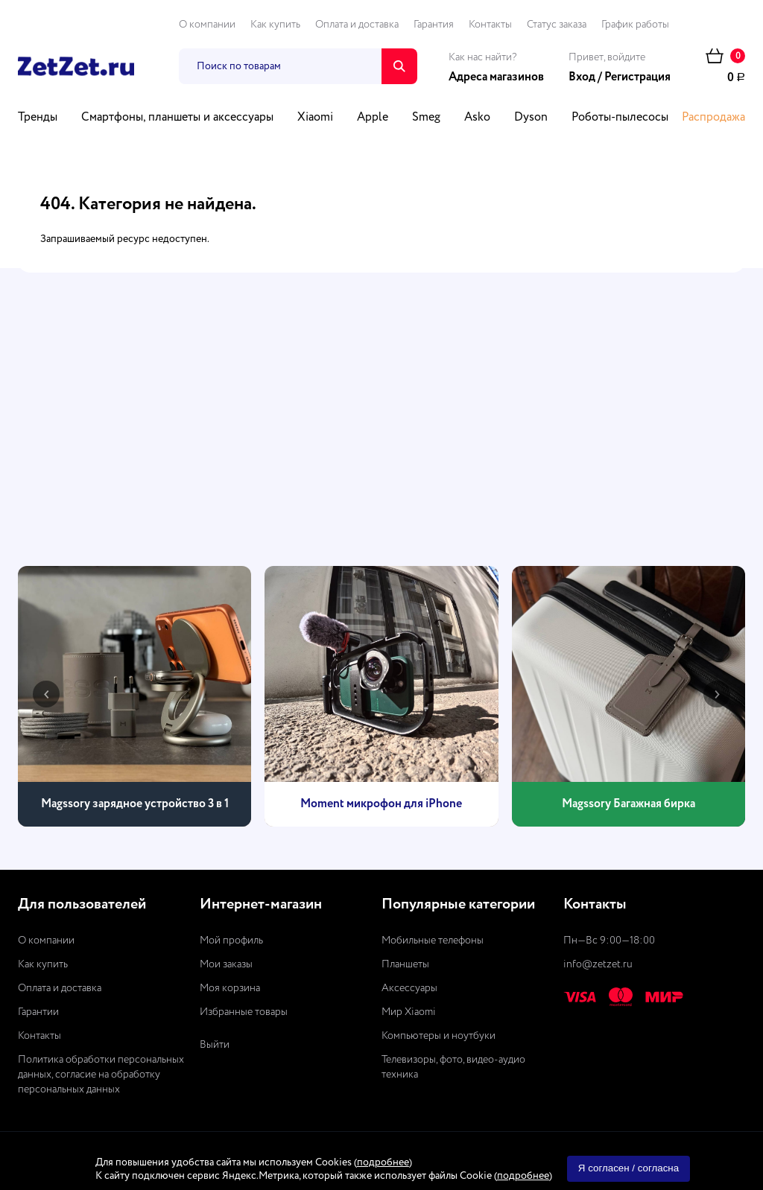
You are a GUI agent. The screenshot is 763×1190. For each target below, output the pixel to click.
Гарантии (38, 1012)
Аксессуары (409, 988)
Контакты (490, 24)
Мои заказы (226, 964)
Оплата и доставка (357, 24)
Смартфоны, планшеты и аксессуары (177, 118)
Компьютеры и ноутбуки (439, 1036)
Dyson (531, 118)
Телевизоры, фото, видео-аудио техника (453, 1067)
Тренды (37, 118)
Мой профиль (231, 940)
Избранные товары (244, 1012)
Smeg (426, 118)
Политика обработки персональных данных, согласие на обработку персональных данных (101, 1074)
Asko (477, 118)
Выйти (214, 1045)
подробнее (383, 1162)
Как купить (275, 24)
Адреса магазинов (496, 77)
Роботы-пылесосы (620, 118)
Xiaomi (315, 118)
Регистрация (637, 77)
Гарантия (434, 24)
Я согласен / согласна (628, 1168)
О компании (207, 24)
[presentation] (46, 694)
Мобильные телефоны (433, 940)
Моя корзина (230, 988)
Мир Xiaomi (409, 1012)
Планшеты (405, 964)
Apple (372, 118)
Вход (582, 77)
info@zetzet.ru (598, 964)
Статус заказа (556, 24)
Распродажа (713, 118)
